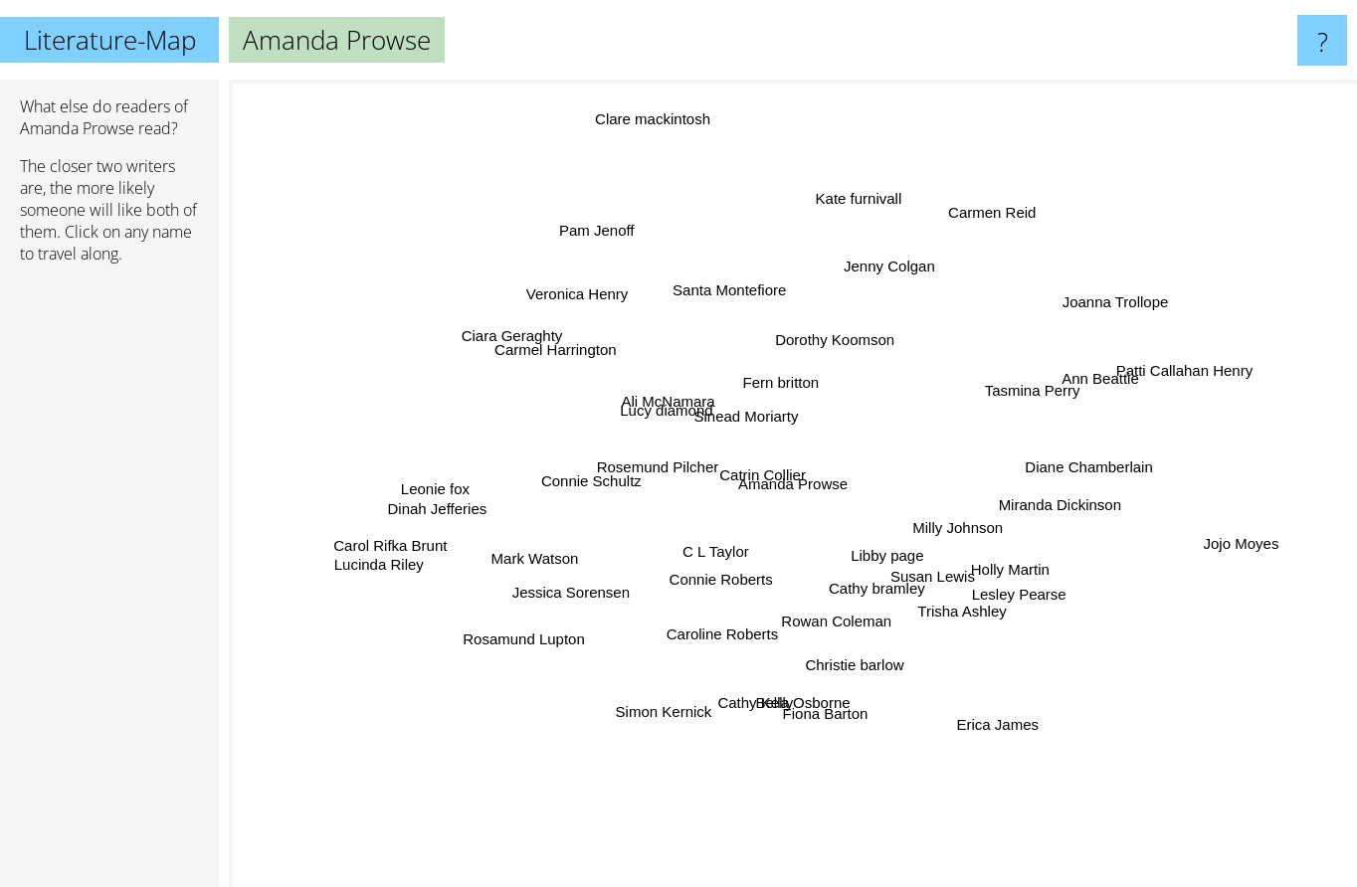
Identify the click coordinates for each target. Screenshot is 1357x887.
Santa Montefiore (735, 302)
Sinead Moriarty (754, 404)
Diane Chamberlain (1118, 463)
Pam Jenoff (598, 251)
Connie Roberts (730, 570)
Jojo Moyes (1271, 552)
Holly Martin (1007, 569)
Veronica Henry (559, 282)
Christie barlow (848, 661)
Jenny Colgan (872, 248)
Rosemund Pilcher (667, 462)
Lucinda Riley (344, 568)
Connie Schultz (596, 475)
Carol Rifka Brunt (404, 536)
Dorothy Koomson (834, 328)
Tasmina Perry (1021, 394)
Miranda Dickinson (1055, 502)
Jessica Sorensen (594, 580)
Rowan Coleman (849, 628)
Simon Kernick (673, 696)
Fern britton (763, 380)
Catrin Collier (765, 466)
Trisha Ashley (962, 613)
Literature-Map (110, 40)
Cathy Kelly (736, 732)
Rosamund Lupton (544, 625)
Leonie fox (458, 499)
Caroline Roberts (712, 632)
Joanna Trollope (1093, 299)
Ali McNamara (662, 380)
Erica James (1006, 747)
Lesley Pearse (998, 591)
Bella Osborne (790, 701)
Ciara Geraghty (518, 342)
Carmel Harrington (565, 356)
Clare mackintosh (654, 130)
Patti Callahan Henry (1175, 372)
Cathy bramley (867, 594)
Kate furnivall (861, 206)
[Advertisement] (109, 583)
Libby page (888, 548)
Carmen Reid (988, 233)
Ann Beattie (1079, 390)
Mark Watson (550, 557)
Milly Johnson (949, 504)
